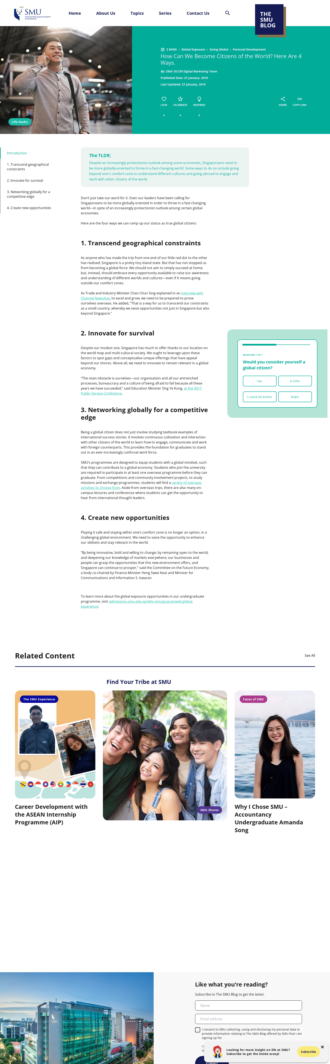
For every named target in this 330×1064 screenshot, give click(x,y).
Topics (137, 13)
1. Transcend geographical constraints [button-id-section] (28, 166)
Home (75, 13)
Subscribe (308, 1052)
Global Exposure (193, 49)
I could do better (259, 397)
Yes (259, 381)
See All (310, 655)
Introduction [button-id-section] (17, 153)
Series (165, 13)
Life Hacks (20, 122)
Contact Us (198, 13)
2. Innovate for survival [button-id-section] (25, 180)
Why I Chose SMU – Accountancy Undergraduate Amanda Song (269, 818)
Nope (295, 397)
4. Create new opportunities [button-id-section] (29, 208)
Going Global (219, 49)
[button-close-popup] (322, 1047)
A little (295, 381)
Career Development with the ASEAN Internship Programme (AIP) (51, 814)
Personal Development (249, 49)
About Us (105, 13)
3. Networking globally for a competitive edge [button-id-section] (28, 194)
